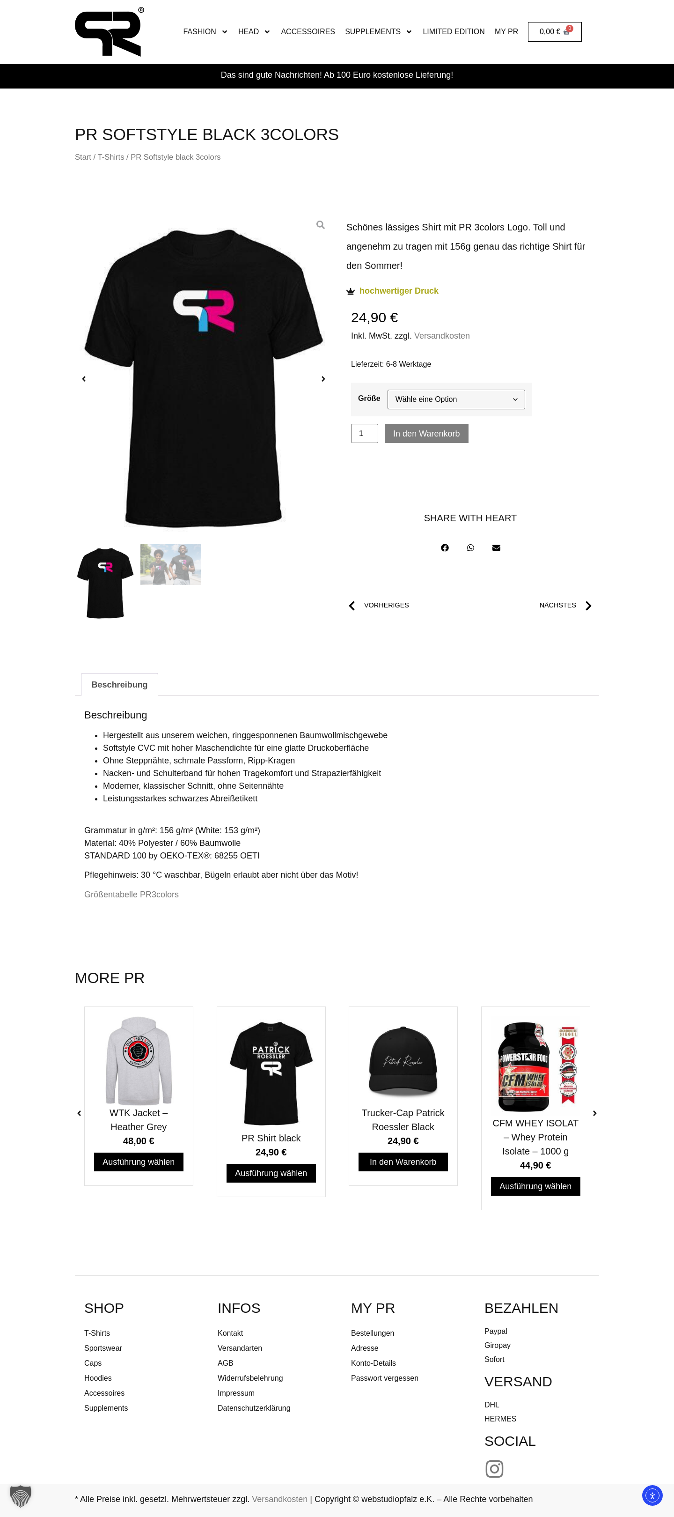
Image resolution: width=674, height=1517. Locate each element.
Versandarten (240, 1348)
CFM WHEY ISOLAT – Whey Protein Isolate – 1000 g (535, 1137)
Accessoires (308, 32)
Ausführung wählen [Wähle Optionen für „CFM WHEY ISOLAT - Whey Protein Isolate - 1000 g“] (535, 1186)
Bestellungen (373, 1333)
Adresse (365, 1348)
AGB (226, 1363)
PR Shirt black (270, 1138)
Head (254, 31)
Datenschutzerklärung (254, 1408)
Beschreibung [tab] (120, 684)
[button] (84, 379)
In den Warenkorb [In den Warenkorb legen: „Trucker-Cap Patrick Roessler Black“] (403, 1162)
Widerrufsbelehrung (250, 1378)
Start (83, 157)
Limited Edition (453, 32)
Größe (369, 398)
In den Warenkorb (426, 433)
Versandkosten (442, 335)
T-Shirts (110, 157)
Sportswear (103, 1348)
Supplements (379, 31)
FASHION (205, 31)
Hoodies (98, 1378)
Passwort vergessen (384, 1378)
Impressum (236, 1393)
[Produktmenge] (364, 433)
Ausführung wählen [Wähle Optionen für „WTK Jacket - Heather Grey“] (139, 1162)
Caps (93, 1363)
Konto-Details (373, 1363)
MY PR (506, 32)
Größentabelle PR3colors (131, 894)
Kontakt (230, 1333)
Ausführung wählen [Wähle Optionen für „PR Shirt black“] (271, 1173)
